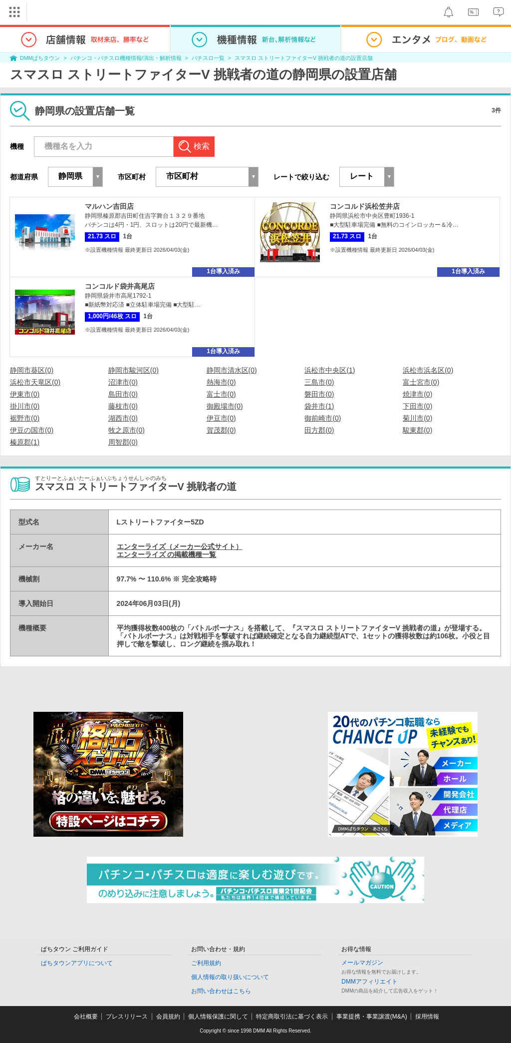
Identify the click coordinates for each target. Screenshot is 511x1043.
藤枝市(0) (123, 406)
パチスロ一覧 (208, 58)
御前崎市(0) (322, 418)
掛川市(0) (24, 406)
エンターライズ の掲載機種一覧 (167, 554)
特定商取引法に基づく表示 (292, 1016)
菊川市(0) (417, 418)
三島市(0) (319, 382)
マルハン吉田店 (109, 206)
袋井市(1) (319, 406)
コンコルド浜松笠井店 (365, 206)
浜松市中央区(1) (329, 370)
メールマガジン (362, 962)
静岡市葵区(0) (31, 370)
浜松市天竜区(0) (35, 382)
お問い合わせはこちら (221, 991)
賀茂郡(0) (221, 430)
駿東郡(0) (417, 430)
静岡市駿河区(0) (133, 370)
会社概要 (86, 1016)
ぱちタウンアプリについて (77, 963)
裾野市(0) (24, 418)
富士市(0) (221, 394)
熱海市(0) (221, 382)
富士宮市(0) (421, 382)
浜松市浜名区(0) (428, 370)
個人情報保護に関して (218, 1016)
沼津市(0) (123, 382)
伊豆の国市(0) (31, 430)
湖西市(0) (123, 418)
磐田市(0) (319, 394)
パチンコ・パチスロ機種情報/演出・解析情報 (126, 58)
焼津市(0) (417, 394)
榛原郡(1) (24, 442)
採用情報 (427, 1016)
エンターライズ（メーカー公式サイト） (180, 546)
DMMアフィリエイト (369, 981)
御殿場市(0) (225, 406)
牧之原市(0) (126, 430)
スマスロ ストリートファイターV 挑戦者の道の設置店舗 (304, 58)
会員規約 (168, 1016)
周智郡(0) (123, 442)
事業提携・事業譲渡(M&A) (371, 1016)
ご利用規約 (206, 963)
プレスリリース (127, 1016)
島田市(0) (123, 394)
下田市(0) (417, 406)
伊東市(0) (24, 394)
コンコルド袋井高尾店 (120, 286)
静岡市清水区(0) (232, 370)
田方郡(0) (319, 430)
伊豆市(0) (221, 418)
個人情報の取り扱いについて (230, 977)
